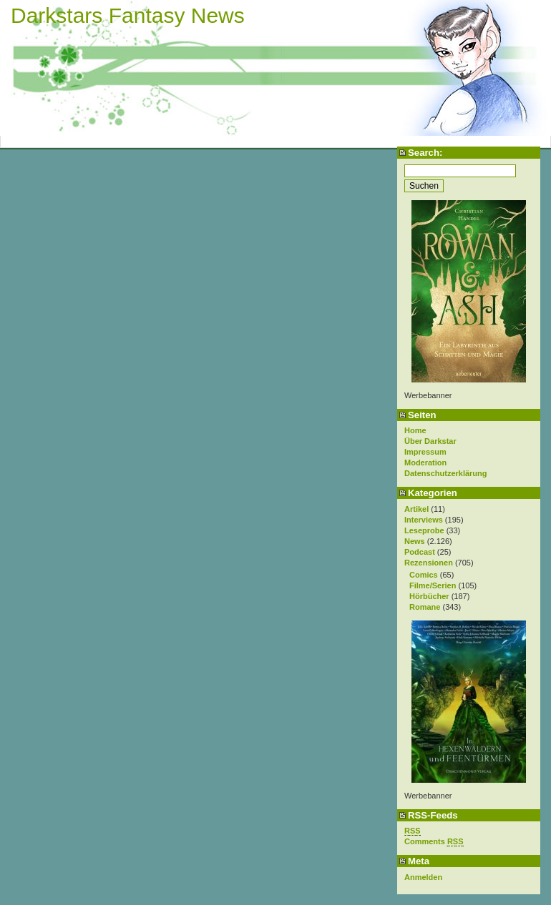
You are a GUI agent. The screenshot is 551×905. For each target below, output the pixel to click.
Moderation (425, 462)
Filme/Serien (432, 585)
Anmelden (423, 877)
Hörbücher (429, 596)
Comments (434, 841)
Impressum (425, 451)
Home (415, 430)
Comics (423, 574)
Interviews (423, 519)
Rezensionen (428, 562)
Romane (424, 607)
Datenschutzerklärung (445, 473)
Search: (425, 152)
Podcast (419, 552)
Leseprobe (424, 530)
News (414, 541)
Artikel (416, 509)
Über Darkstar (430, 441)
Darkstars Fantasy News (128, 15)
